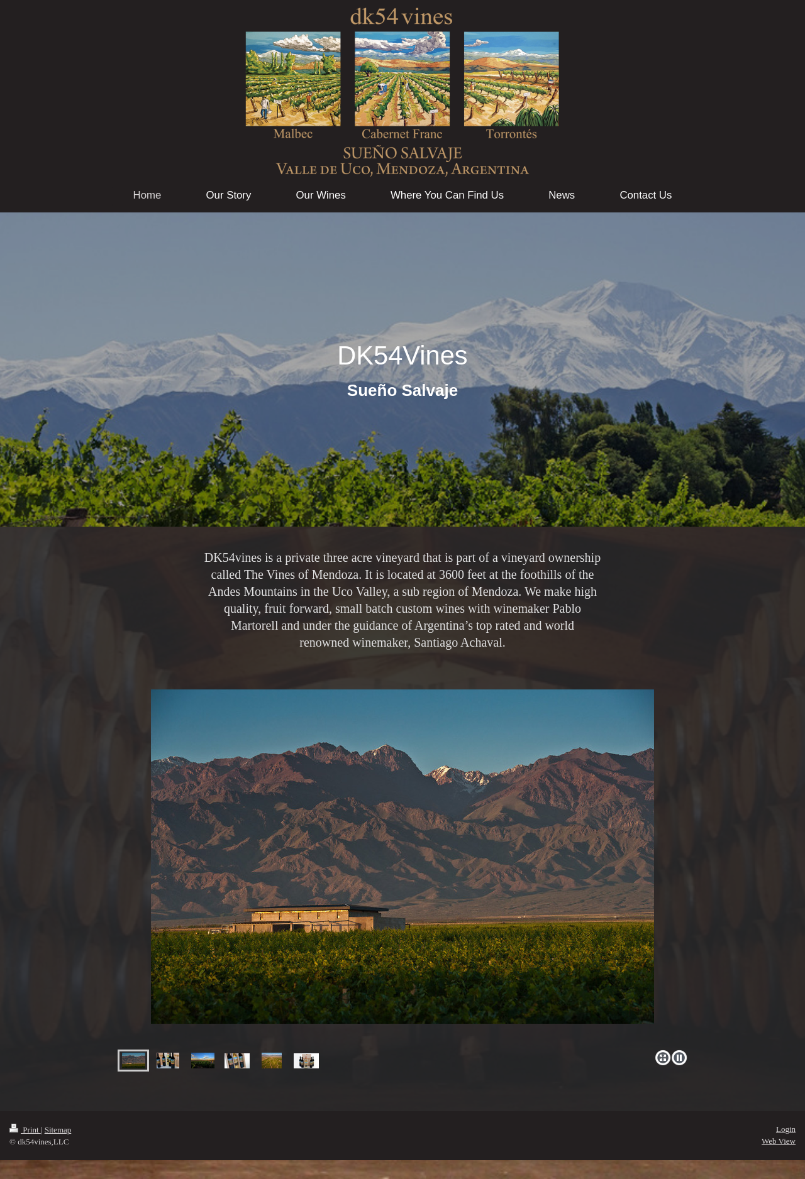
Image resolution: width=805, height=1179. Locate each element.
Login (786, 1129)
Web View (779, 1141)
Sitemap (58, 1129)
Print (25, 1129)
